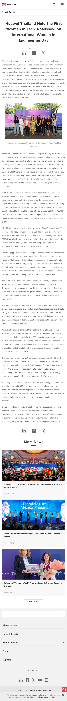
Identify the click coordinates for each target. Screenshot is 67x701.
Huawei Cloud (34, 671)
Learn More (33, 602)
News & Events (33, 12)
